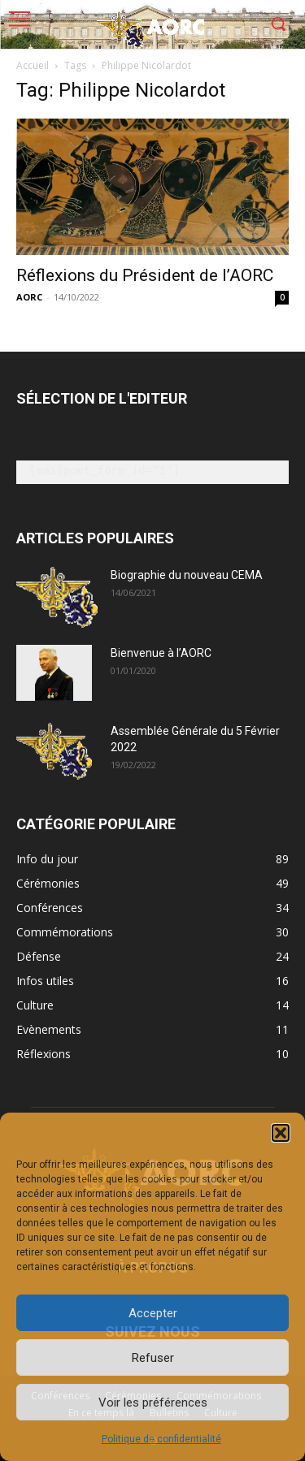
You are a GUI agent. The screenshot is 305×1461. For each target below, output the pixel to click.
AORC (29, 297)
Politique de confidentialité (161, 1439)
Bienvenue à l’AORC (161, 652)
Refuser (153, 1358)
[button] (280, 1133)
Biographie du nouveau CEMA (187, 574)
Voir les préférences (152, 1402)
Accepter (153, 1313)
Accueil (32, 65)
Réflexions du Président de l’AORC (144, 275)
